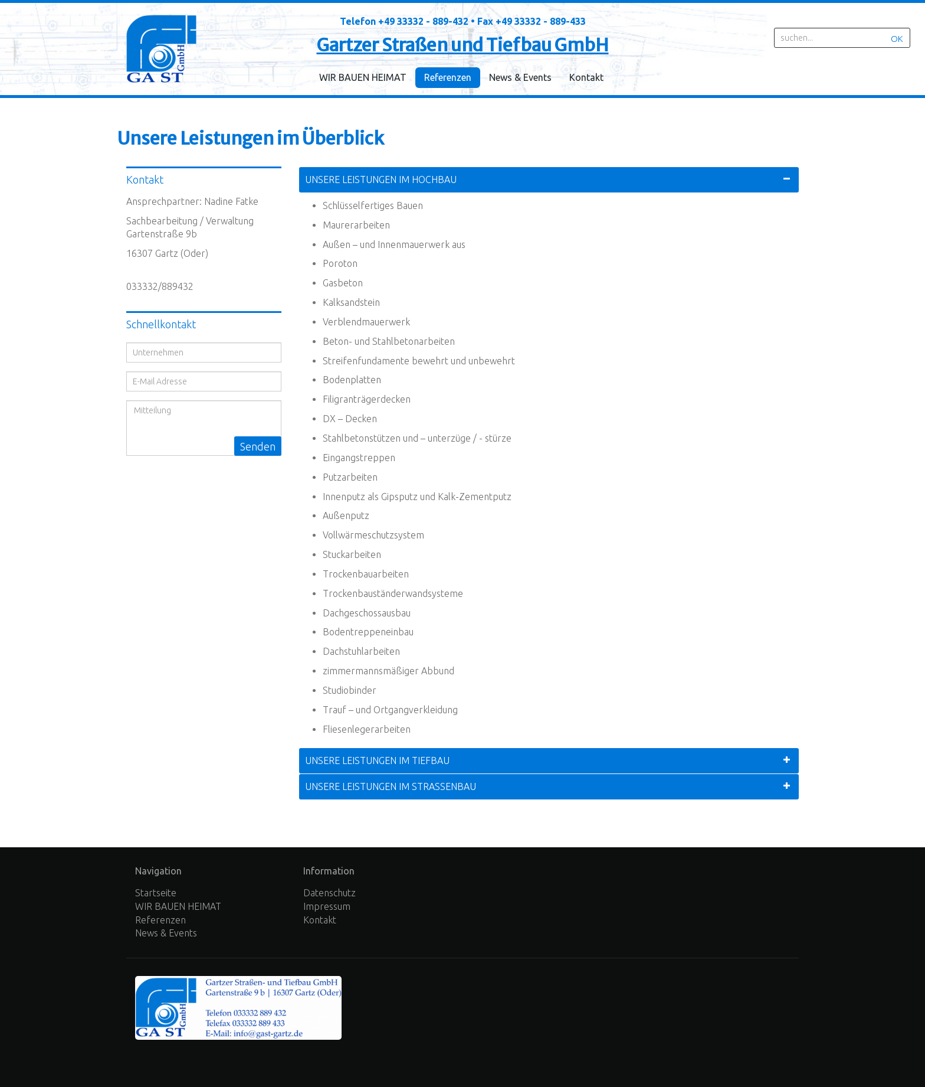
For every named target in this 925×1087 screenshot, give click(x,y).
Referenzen (160, 920)
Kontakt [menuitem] (586, 77)
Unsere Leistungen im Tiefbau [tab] (377, 760)
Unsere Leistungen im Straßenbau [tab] (390, 786)
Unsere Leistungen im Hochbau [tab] (381, 179)
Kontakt (319, 920)
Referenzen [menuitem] (447, 77)
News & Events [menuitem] (520, 77)
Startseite (155, 892)
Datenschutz (329, 892)
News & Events (166, 933)
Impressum (326, 906)
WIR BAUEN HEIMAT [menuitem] (362, 77)
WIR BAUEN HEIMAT (178, 906)
